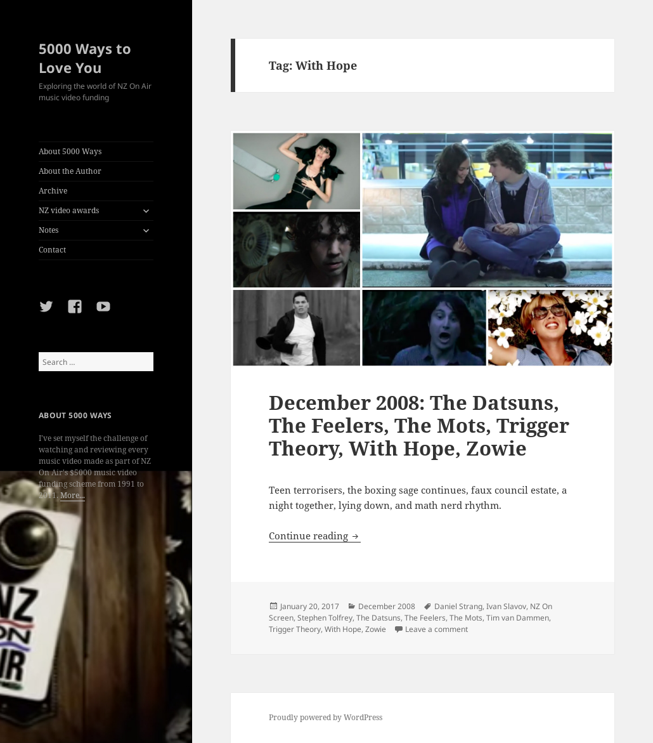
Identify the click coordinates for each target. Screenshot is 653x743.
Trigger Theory (295, 629)
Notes (48, 230)
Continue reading (315, 535)
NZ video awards (69, 210)
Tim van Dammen (517, 617)
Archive (53, 190)
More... (72, 495)
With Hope (343, 629)
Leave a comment (436, 629)
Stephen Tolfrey (324, 617)
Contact (52, 249)
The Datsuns (378, 617)
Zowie (375, 629)
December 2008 (386, 606)
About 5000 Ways (70, 151)
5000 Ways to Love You (85, 58)
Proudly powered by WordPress (325, 717)
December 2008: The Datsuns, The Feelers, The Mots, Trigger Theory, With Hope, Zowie (419, 425)
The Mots (465, 617)
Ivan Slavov (506, 606)
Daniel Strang (458, 606)
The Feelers (425, 617)
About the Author (70, 171)
